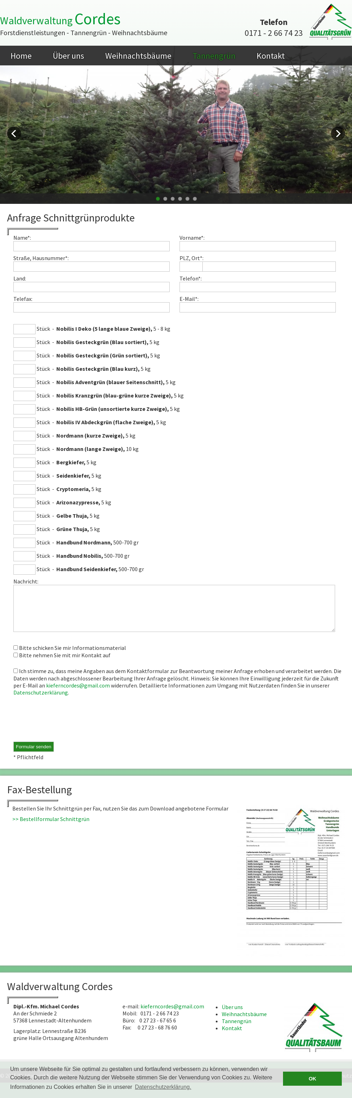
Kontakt (271, 55)
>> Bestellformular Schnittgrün (50, 827)
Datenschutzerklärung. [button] (163, 1087)
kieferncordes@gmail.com (78, 693)
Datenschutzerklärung (40, 700)
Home (21, 55)
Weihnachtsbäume (138, 55)
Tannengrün (214, 55)
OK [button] (312, 1078)
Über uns (68, 55)
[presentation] (66, 728)
